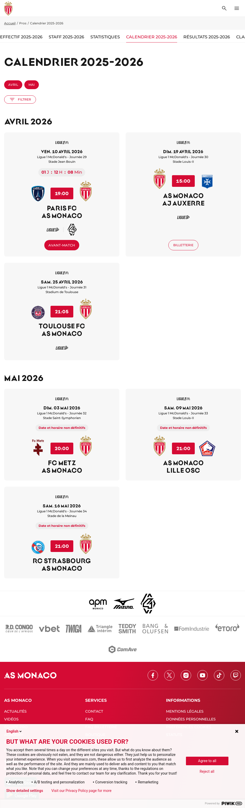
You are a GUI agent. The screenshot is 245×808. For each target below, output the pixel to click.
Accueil (10, 23)
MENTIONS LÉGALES (185, 711)
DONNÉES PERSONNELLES (191, 719)
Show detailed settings (24, 791)
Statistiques (105, 36)
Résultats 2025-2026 (206, 36)
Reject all (207, 771)
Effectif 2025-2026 (21, 36)
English (14, 731)
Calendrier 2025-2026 (151, 36)
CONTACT (94, 711)
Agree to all (207, 761)
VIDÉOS (11, 719)
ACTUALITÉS (15, 711)
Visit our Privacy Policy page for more (81, 791)
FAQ (89, 719)
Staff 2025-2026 (66, 36)
